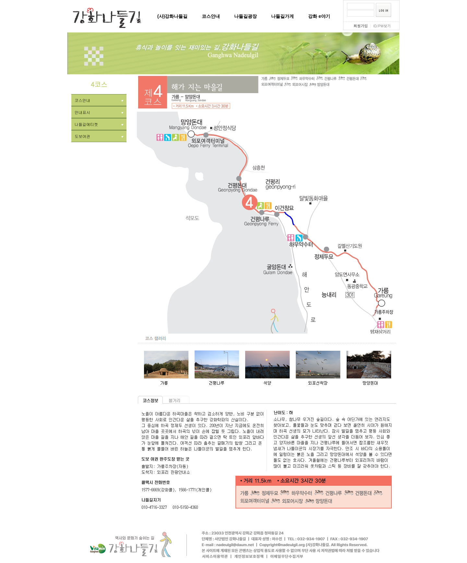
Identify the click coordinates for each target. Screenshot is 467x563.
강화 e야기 (319, 16)
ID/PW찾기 (382, 25)
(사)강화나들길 (172, 16)
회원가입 (360, 25)
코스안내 (211, 16)
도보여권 (99, 136)
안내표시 (99, 112)
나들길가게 (282, 16)
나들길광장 (245, 16)
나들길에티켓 (99, 124)
